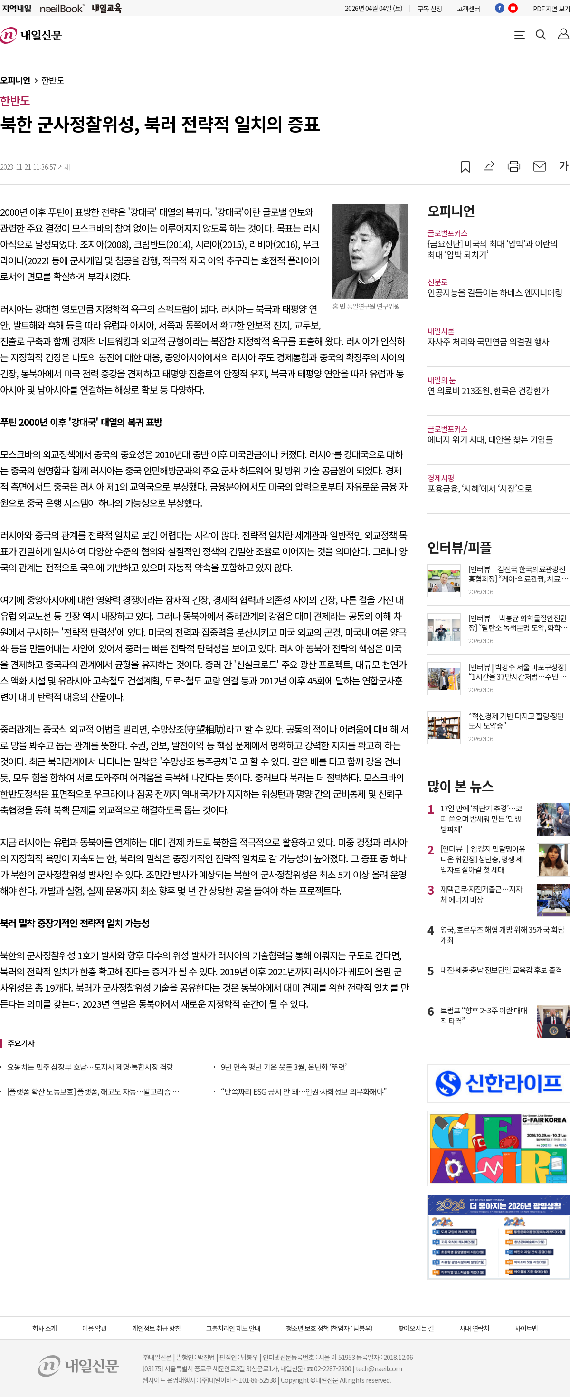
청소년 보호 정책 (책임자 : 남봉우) (329, 1328)
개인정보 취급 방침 (156, 1328)
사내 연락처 (474, 1328)
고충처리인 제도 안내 (233, 1328)
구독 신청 (430, 8)
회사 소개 (44, 1328)
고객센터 (468, 8)
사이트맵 (526, 1328)
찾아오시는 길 (416, 1328)
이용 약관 (94, 1328)
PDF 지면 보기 (551, 8)
